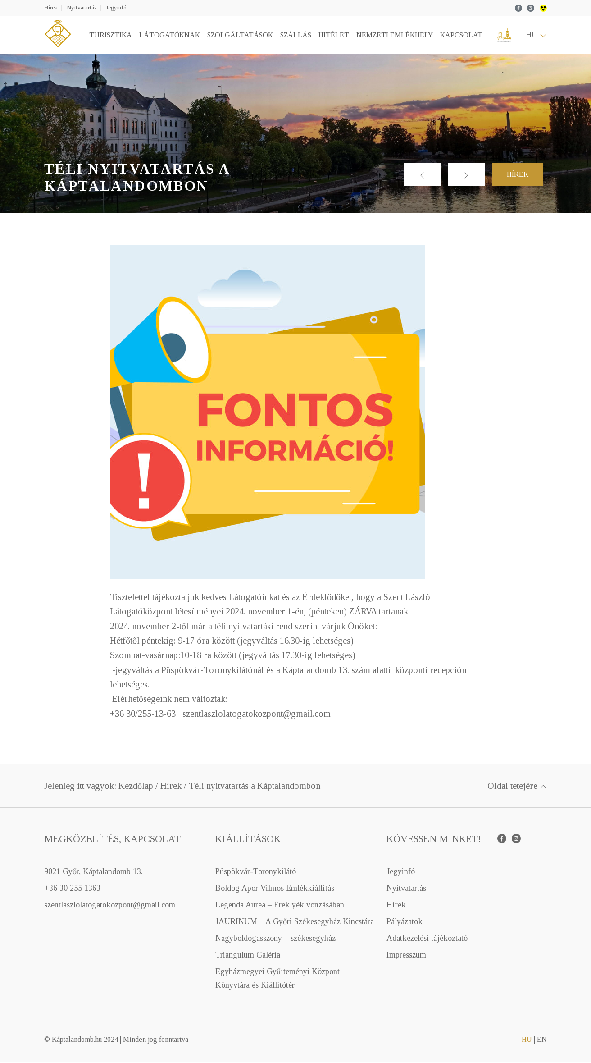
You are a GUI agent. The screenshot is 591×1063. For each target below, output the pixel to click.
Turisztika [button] (109, 36)
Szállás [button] (294, 36)
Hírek (50, 7)
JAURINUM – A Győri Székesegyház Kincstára (294, 923)
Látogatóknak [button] (168, 36)
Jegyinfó (116, 7)
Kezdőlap (135, 788)
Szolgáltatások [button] (239, 36)
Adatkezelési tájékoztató (427, 939)
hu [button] (536, 35)
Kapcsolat (460, 36)
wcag (543, 8)
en (542, 1041)
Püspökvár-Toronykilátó (255, 872)
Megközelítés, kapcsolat (112, 840)
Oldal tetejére (517, 788)
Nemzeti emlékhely (393, 36)
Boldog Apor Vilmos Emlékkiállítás (274, 889)
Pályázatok (404, 923)
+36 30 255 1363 (72, 889)
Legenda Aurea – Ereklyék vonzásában (279, 906)
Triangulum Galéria (247, 956)
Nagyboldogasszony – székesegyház (275, 939)
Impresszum (406, 956)
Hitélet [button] (333, 36)
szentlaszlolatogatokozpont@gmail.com (109, 906)
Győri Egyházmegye (503, 36)
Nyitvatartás (81, 7)
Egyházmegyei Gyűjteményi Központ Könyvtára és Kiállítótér (277, 980)
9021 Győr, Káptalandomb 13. (93, 872)
